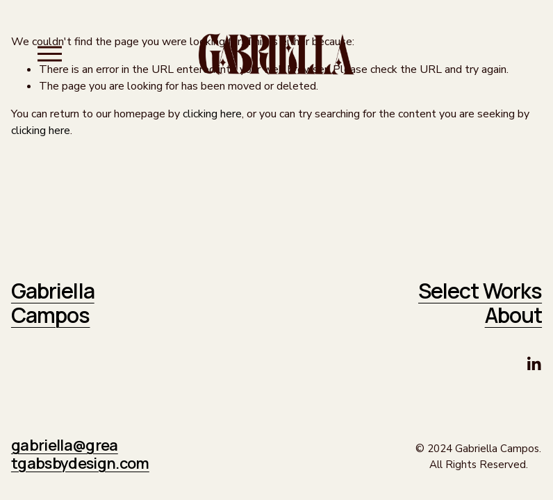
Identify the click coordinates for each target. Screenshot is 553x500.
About (513, 315)
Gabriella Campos (52, 302)
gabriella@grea (64, 445)
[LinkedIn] (533, 364)
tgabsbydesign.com (80, 463)
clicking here (212, 114)
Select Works (480, 291)
